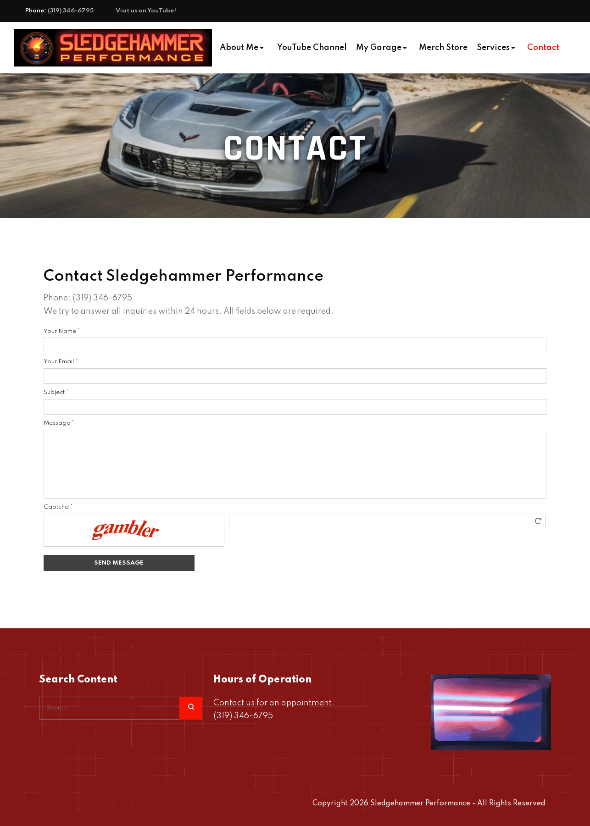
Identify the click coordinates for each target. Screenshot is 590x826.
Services (493, 48)
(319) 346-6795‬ (71, 11)
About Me (239, 48)
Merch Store (443, 48)
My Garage (378, 48)
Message (59, 423)
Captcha (58, 507)
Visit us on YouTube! (146, 11)
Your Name (62, 331)
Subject (56, 392)
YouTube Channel (312, 48)
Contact (543, 48)
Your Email (61, 362)
